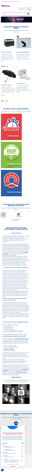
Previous (28, 33)
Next (29, 33)
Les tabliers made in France (8, 350)
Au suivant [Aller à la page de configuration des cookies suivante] (21, 466)
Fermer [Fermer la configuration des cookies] (5, 466)
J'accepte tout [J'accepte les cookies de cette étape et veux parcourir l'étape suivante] (13, 466)
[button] (2, 470)
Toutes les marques (16, 219)
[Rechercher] (25, 8)
